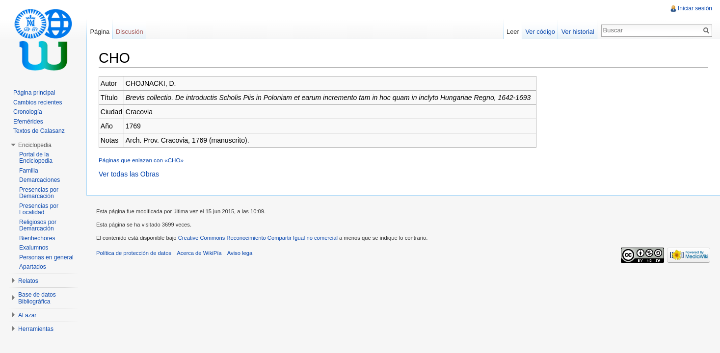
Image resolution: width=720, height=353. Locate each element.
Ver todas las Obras (129, 174)
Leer (513, 31)
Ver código (540, 31)
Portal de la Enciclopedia (36, 158)
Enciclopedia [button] (35, 145)
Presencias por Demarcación (38, 193)
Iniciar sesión (695, 8)
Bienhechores (37, 238)
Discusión (129, 31)
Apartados (32, 266)
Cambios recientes (37, 102)
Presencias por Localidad (38, 209)
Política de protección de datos (133, 253)
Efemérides (28, 121)
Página (99, 31)
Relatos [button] (28, 280)
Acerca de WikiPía (199, 253)
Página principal (34, 92)
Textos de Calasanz (39, 130)
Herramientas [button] (35, 329)
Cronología (27, 111)
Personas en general (46, 257)
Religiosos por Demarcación (37, 225)
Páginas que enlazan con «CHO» (141, 160)
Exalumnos (33, 247)
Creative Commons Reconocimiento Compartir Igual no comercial (258, 238)
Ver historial (577, 31)
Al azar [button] (27, 315)
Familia (28, 170)
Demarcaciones (39, 179)
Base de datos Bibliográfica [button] (37, 298)
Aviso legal (240, 253)
